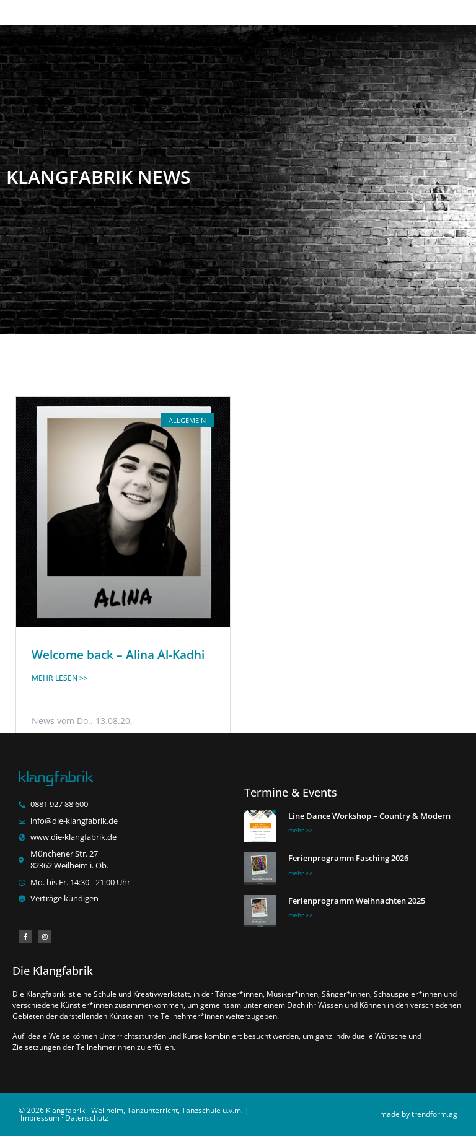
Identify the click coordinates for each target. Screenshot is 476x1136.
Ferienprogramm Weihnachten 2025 (356, 900)
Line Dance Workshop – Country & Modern (369, 815)
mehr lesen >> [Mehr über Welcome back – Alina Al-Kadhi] (60, 678)
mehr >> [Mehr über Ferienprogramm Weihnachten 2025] (300, 915)
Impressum (40, 1117)
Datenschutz (86, 1117)
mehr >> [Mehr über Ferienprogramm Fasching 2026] (300, 872)
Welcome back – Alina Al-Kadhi (118, 655)
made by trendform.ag (418, 1114)
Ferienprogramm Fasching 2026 (348, 857)
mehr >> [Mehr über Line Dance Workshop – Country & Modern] (300, 830)
